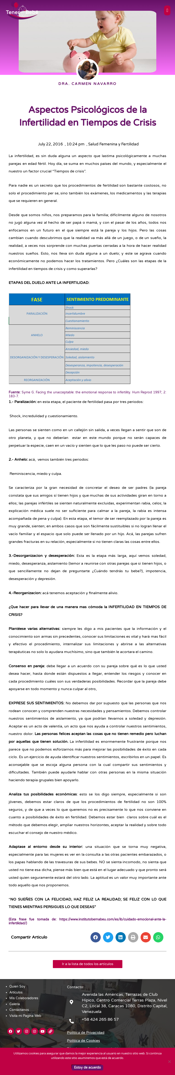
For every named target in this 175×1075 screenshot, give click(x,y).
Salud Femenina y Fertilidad (113, 144)
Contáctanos (19, 1010)
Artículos (16, 992)
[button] (95, 937)
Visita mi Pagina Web (25, 1016)
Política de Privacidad (85, 1032)
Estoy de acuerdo (87, 1068)
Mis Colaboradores (23, 998)
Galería (14, 1004)
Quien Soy (17, 986)
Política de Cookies (83, 1040)
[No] (169, 1061)
